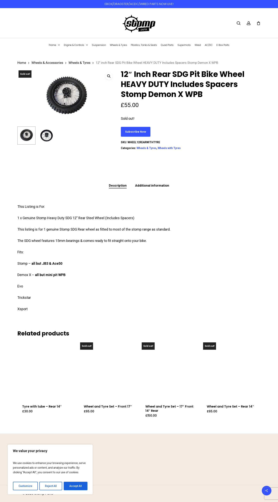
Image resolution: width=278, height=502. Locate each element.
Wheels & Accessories (47, 63)
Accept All (75, 486)
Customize (25, 486)
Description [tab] (118, 185)
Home (21, 63)
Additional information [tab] (152, 185)
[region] (50, 469)
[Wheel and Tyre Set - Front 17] (108, 370)
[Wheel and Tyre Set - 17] (170, 370)
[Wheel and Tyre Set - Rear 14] (231, 370)
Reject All (51, 486)
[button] (108, 76)
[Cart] (258, 23)
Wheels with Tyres (169, 148)
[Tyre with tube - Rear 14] (46, 370)
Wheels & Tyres (79, 63)
